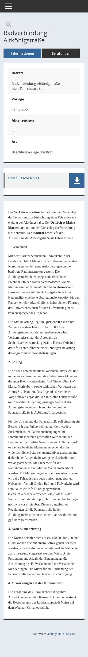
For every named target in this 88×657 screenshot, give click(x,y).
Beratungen (61, 53)
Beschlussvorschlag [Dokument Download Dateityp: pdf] (23, 178)
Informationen (22, 53)
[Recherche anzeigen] (7, 25)
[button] (76, 180)
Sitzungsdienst (61, 634)
